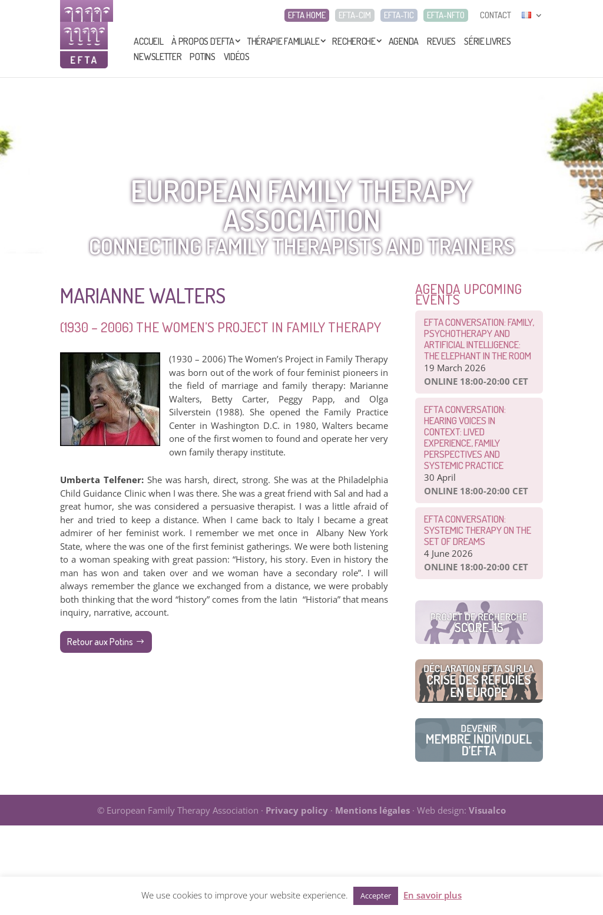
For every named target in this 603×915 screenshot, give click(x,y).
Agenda (404, 41)
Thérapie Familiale (283, 41)
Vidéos (237, 56)
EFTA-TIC (399, 15)
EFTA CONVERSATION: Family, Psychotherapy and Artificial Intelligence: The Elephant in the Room (479, 339)
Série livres (487, 41)
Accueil (148, 41)
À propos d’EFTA (202, 41)
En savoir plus (432, 895)
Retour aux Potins (100, 642)
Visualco (487, 810)
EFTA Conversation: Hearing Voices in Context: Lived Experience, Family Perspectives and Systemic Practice (465, 437)
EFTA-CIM (355, 15)
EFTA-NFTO (446, 15)
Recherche (353, 41)
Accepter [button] (375, 895)
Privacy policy (297, 810)
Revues (441, 41)
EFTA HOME (307, 15)
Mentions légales (372, 810)
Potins (202, 56)
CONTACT (495, 15)
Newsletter (157, 56)
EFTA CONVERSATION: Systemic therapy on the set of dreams (477, 530)
